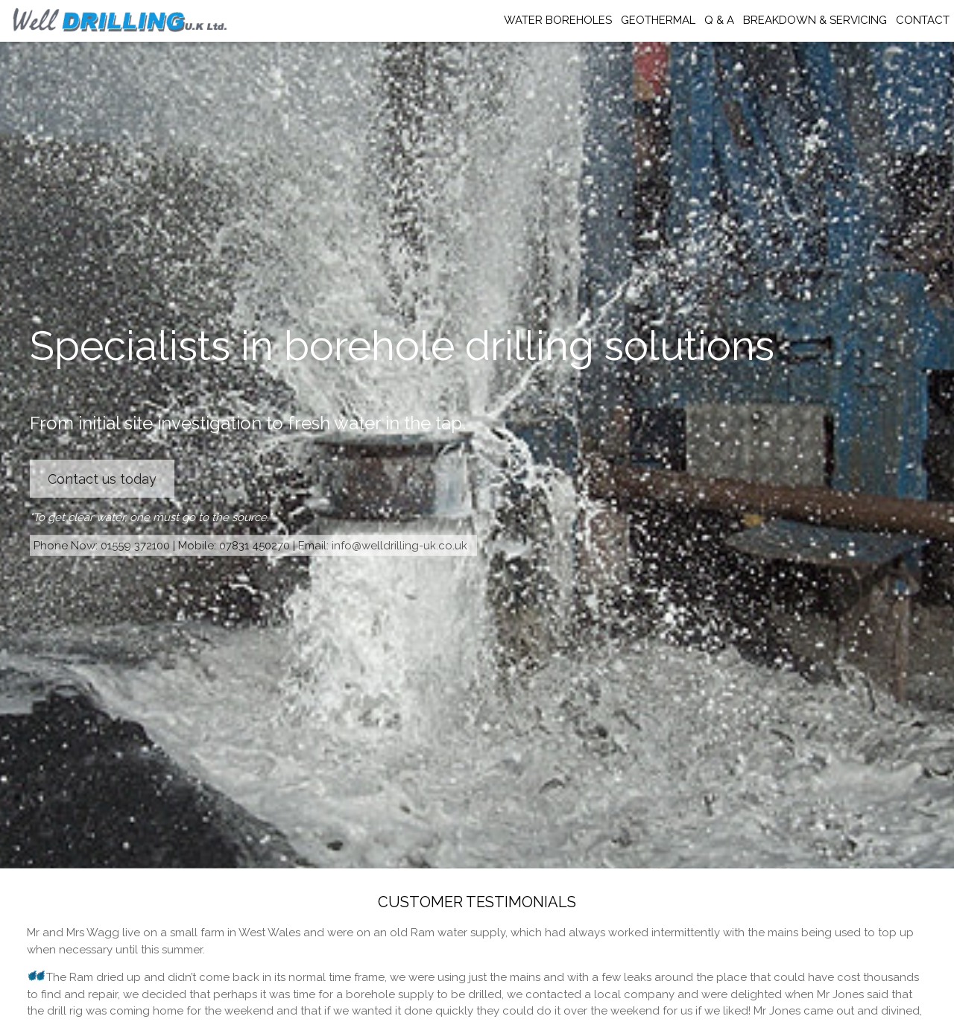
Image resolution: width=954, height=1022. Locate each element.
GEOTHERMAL (658, 20)
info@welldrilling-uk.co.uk (399, 545)
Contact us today (102, 479)
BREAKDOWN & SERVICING (815, 20)
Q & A (719, 20)
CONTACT (923, 20)
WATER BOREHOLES (558, 20)
